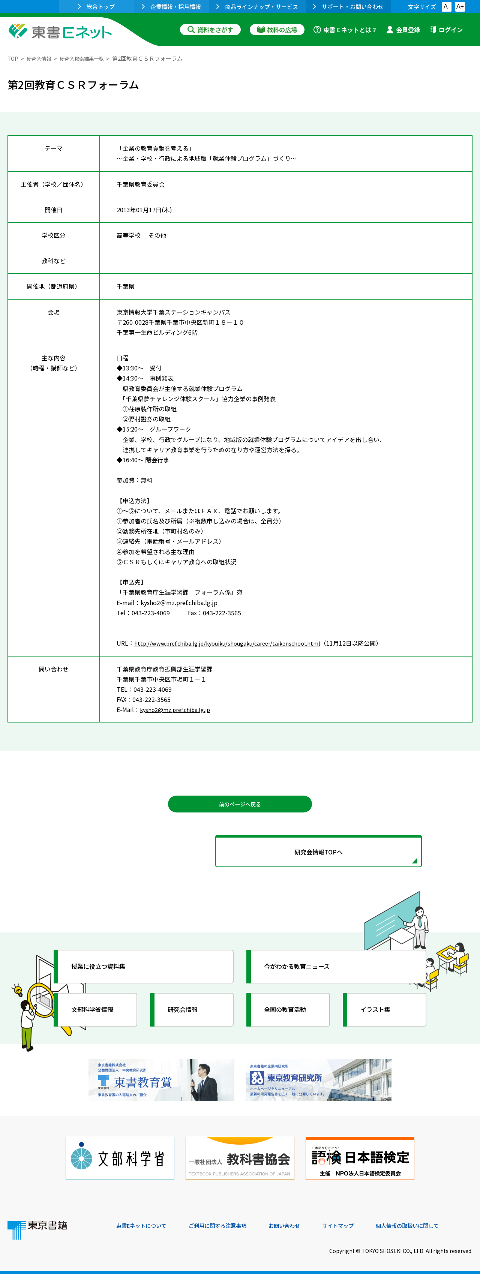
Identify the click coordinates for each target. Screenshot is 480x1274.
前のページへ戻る (240, 804)
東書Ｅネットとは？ (345, 29)
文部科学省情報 (96, 1015)
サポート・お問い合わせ (348, 6)
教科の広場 (277, 29)
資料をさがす (210, 29)
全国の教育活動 (289, 1015)
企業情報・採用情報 (171, 6)
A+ (460, 6)
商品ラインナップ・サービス (257, 6)
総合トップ (96, 6)
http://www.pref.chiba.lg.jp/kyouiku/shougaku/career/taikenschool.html (235, 642)
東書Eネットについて (145, 1223)
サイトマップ (360, 1223)
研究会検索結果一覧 (89, 58)
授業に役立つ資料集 (103, 972)
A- (447, 6)
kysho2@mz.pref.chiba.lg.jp (178, 709)
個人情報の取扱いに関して (436, 1223)
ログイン (446, 29)
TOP (13, 58)
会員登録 (403, 29)
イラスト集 (379, 1015)
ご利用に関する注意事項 (229, 1223)
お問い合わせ (302, 1223)
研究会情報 (42, 58)
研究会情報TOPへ (240, 855)
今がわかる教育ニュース (303, 972)
